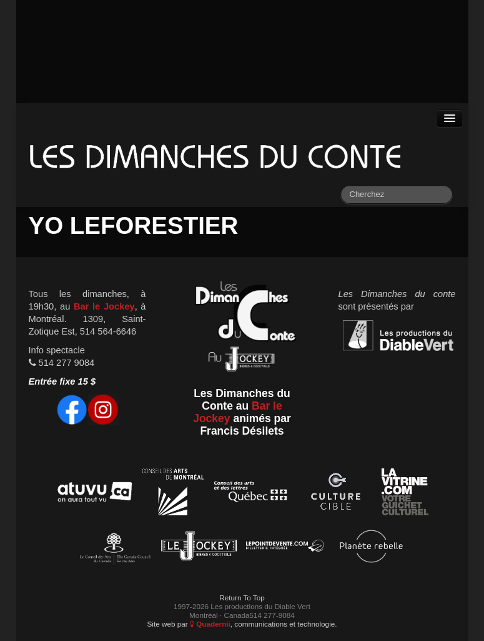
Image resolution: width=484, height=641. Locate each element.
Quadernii (210, 624)
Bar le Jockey (104, 306)
